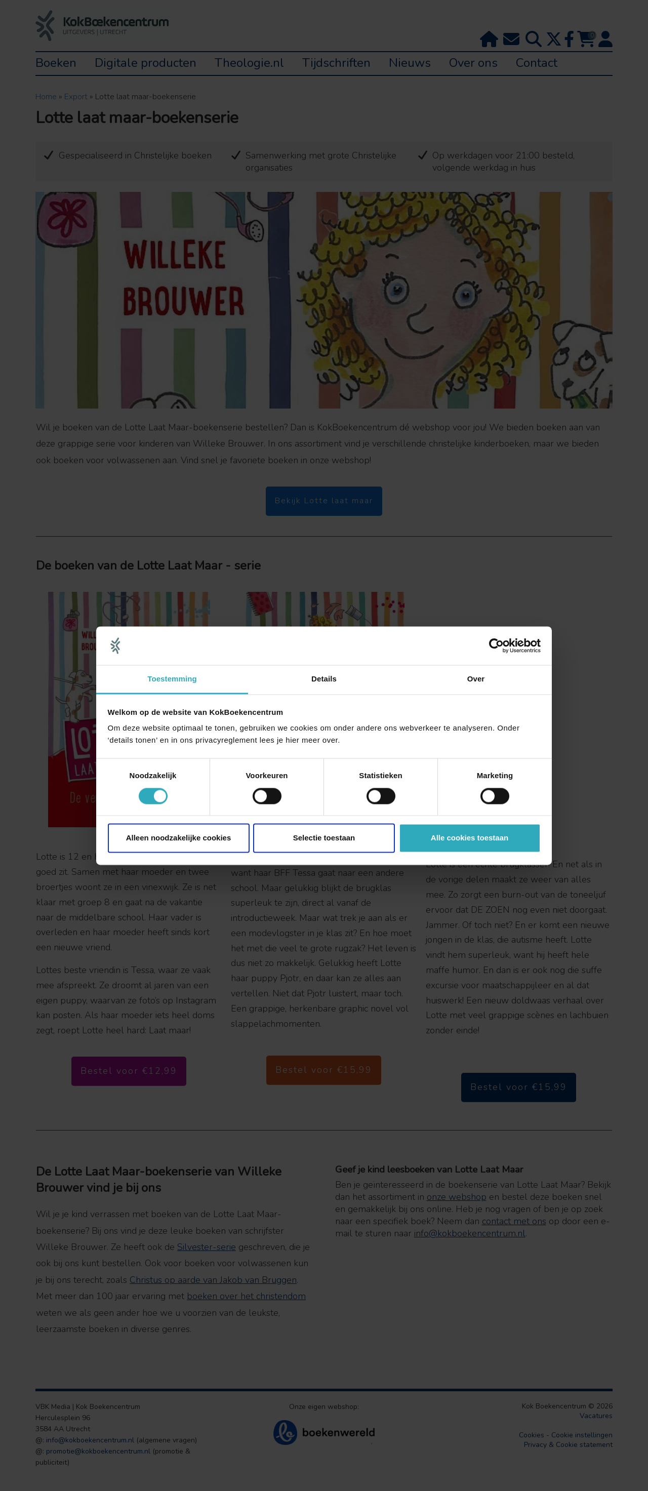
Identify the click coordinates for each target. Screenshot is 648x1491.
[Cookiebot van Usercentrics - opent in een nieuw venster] (496, 645)
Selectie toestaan (324, 838)
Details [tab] (324, 679)
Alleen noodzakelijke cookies (178, 838)
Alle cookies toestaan (469, 838)
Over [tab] (476, 679)
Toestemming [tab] (172, 679)
